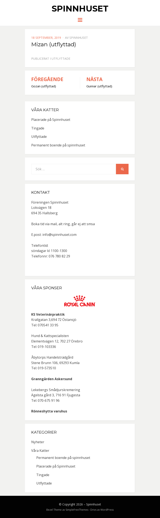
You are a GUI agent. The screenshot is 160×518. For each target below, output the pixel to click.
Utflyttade (61, 59)
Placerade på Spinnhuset (50, 119)
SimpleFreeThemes (77, 510)
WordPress (107, 510)
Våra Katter (40, 450)
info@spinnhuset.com (59, 234)
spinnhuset (78, 38)
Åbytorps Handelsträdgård (52, 357)
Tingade (37, 128)
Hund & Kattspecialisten (50, 335)
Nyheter (37, 442)
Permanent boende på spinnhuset (58, 145)
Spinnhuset (80, 8)
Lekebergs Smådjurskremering (55, 390)
